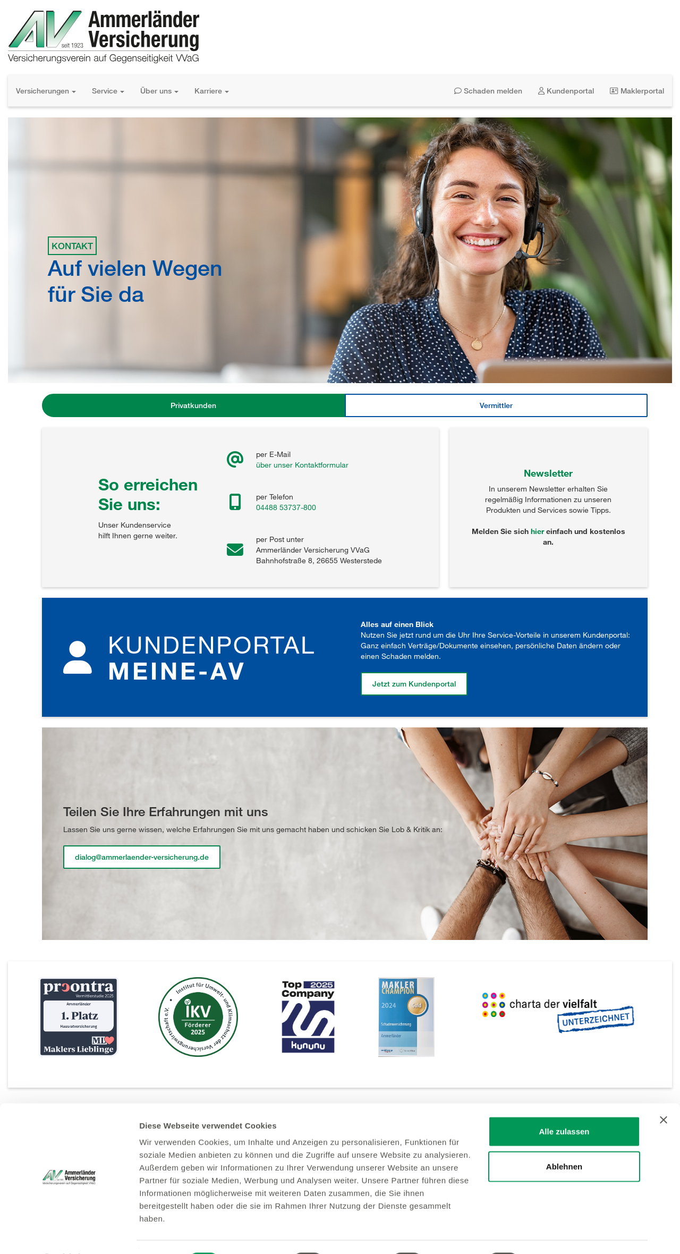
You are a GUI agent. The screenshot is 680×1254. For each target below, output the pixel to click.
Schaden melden (488, 90)
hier (537, 531)
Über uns (159, 90)
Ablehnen (564, 1137)
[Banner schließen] (663, 1091)
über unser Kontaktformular (302, 464)
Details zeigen (565, 1233)
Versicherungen (46, 90)
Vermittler (496, 405)
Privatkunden (193, 405)
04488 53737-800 (286, 507)
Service (108, 90)
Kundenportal (566, 90)
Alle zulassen (564, 1102)
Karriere (211, 90)
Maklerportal (637, 90)
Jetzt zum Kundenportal (414, 683)
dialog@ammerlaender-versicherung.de (142, 856)
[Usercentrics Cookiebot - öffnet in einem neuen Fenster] (68, 1233)
